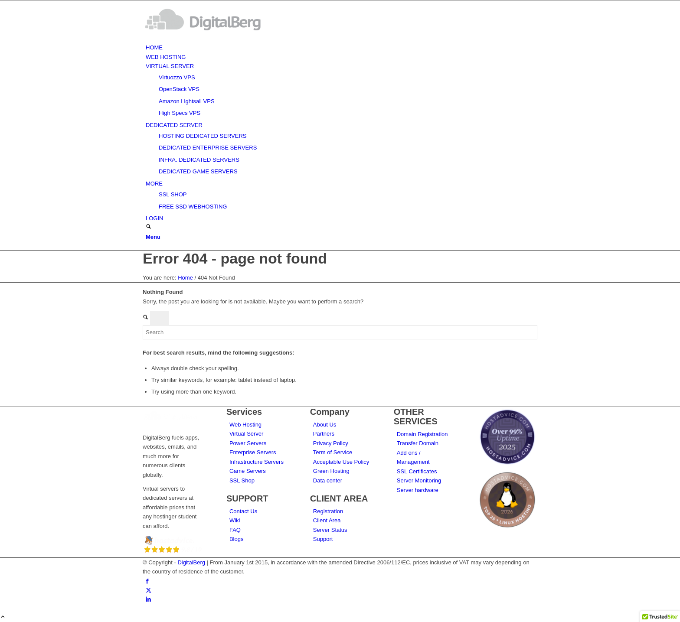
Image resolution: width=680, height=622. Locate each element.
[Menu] (153, 237)
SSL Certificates (417, 471)
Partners (323, 433)
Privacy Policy (330, 443)
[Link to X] (148, 590)
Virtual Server (246, 433)
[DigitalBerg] (208, 38)
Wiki (234, 520)
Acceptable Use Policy (341, 462)
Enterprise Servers (252, 452)
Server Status (330, 530)
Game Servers (247, 471)
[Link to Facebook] (147, 581)
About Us (324, 424)
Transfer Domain (417, 443)
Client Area (327, 520)
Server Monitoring (419, 480)
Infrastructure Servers (256, 462)
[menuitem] (341, 47)
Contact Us (243, 511)
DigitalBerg (191, 562)
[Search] (148, 227)
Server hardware (417, 490)
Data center (327, 480)
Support (323, 539)
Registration (328, 511)
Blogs (236, 539)
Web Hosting (245, 424)
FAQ (235, 530)
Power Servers (247, 443)
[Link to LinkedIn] (148, 599)
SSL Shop (242, 480)
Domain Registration (422, 434)
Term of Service (332, 452)
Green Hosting (331, 471)
